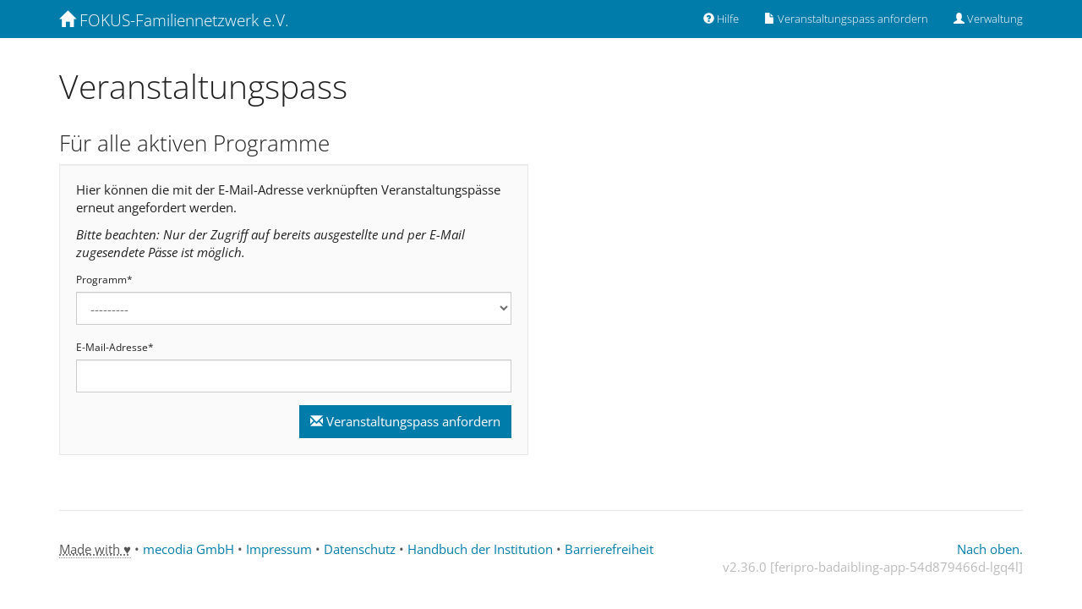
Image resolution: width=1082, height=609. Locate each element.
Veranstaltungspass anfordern (846, 18)
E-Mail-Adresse (115, 347)
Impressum (279, 548)
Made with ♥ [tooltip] (95, 548)
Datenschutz (360, 548)
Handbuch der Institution (480, 548)
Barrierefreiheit (609, 548)
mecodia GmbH (188, 548)
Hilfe (721, 18)
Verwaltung (988, 18)
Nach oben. (990, 548)
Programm (104, 280)
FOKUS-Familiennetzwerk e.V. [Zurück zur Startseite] (174, 20)
